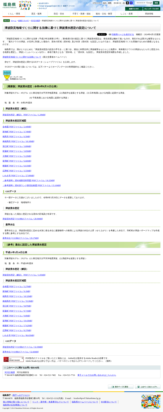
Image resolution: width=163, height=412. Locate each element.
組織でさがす (134, 9)
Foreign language (56, 6)
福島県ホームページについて (85, 402)
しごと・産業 (126, 14)
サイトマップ (56, 8)
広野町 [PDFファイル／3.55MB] (17, 171)
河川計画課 (35, 21)
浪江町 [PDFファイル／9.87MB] (17, 306)
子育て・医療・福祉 (81, 14)
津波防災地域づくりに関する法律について (22, 57)
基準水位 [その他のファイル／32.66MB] (21, 352)
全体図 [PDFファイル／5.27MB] (17, 286)
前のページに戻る (120, 387)
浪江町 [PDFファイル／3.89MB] (17, 146)
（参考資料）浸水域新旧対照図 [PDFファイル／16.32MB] (29, 180)
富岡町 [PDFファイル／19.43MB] (17, 321)
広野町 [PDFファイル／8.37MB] (17, 330)
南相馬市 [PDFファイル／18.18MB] (18, 141)
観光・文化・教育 (104, 14)
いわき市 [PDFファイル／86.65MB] (18, 335)
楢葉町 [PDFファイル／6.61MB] (17, 166)
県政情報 (149, 14)
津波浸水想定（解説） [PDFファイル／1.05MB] (24, 275)
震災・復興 (36, 14)
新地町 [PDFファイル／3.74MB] (17, 132)
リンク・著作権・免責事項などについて (50, 402)
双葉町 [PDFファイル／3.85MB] (17, 151)
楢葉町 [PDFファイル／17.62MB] (17, 326)
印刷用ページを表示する (123, 34)
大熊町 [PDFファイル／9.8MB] (16, 316)
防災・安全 (59, 14)
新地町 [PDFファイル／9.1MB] (16, 291)
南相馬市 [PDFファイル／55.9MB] (18, 301)
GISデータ (10, 191)
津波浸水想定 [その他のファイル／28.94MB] (23, 219)
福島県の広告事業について (15, 405)
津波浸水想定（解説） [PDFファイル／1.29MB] (24, 115)
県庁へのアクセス (21, 395)
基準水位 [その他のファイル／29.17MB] (21, 238)
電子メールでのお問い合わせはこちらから (96, 375)
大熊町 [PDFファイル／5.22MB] (17, 156)
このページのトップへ (147, 387)
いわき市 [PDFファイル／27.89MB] (18, 176)
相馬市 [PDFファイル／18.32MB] (17, 296)
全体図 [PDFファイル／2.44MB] (17, 127)
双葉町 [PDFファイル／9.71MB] (17, 311)
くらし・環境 (14, 14)
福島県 (10, 5)
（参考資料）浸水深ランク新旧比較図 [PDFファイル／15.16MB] (32, 185)
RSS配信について (109, 402)
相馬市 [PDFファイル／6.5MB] (16, 136)
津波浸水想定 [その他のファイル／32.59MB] (23, 347)
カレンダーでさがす (151, 9)
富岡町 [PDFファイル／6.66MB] (17, 161)
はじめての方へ (56, 3)
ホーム (13, 21)
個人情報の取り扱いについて (16, 402)
